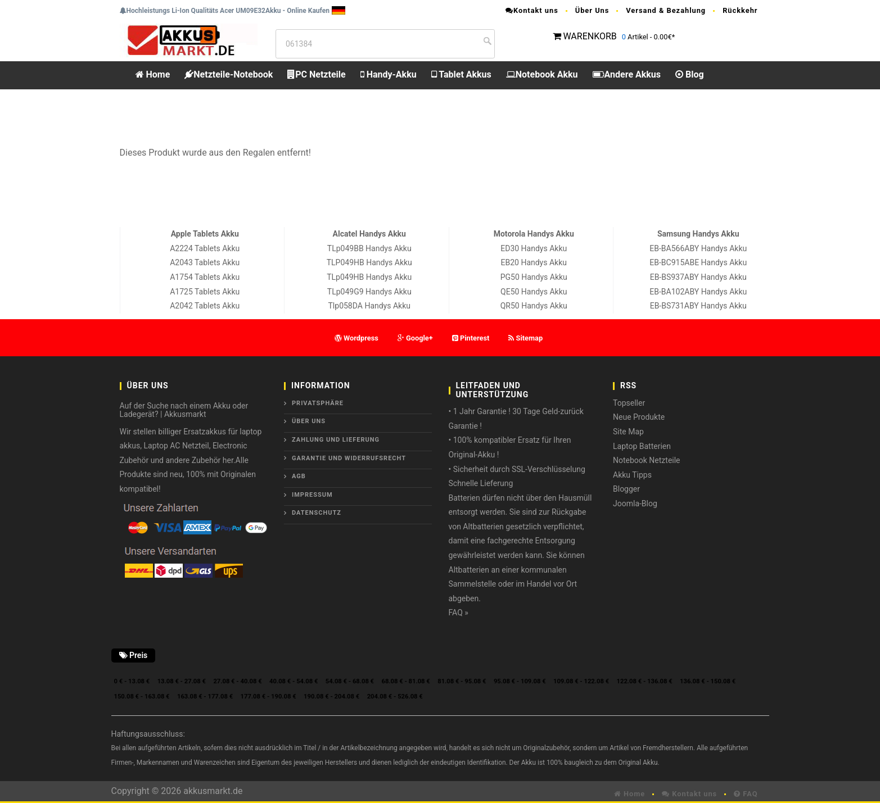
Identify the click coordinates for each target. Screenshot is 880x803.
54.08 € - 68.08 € (350, 681)
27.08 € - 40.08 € (237, 681)
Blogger (626, 488)
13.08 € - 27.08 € (181, 681)
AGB (299, 476)
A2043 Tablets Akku (205, 262)
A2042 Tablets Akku (205, 305)
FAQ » (458, 612)
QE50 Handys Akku (533, 291)
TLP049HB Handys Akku (369, 262)
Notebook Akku (542, 74)
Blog (689, 74)
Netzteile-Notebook (228, 74)
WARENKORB (589, 36)
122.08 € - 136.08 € (645, 681)
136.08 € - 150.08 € (707, 681)
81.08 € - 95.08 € (461, 681)
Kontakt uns (532, 10)
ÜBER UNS (309, 421)
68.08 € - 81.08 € (406, 681)
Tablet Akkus (461, 74)
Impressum (312, 494)
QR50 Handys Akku (533, 305)
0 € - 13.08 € (132, 681)
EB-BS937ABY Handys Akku (698, 277)
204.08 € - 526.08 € (395, 696)
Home (153, 74)
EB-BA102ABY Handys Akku (698, 291)
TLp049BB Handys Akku (369, 248)
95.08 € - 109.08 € (520, 681)
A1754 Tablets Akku (205, 277)
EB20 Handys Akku (534, 262)
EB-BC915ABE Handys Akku (698, 262)
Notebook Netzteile (646, 460)
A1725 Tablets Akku (205, 291)
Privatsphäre (318, 403)
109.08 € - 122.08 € (581, 681)
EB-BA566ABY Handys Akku (698, 248)
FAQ (745, 794)
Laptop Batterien (642, 446)
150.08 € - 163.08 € (142, 696)
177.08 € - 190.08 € (268, 696)
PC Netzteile (316, 74)
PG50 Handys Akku (533, 277)
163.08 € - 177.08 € (205, 696)
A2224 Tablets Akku (205, 248)
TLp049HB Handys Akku (369, 277)
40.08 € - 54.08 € (293, 681)
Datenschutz (316, 512)
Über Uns (592, 10)
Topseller (629, 402)
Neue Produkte (639, 416)
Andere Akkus (627, 74)
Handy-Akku (388, 74)
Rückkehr (740, 10)
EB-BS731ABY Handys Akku (698, 305)
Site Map (628, 431)
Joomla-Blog (635, 503)
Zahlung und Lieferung (336, 439)
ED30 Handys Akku (533, 248)
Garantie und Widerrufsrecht (349, 458)
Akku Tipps (632, 474)
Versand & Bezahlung (666, 10)
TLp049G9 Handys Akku (369, 291)
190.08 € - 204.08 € (331, 696)
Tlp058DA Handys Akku (369, 305)
